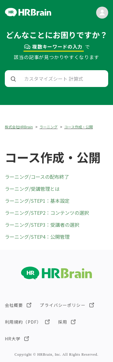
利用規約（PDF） (23, 322)
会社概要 (14, 305)
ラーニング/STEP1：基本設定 (37, 200)
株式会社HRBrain (19, 126)
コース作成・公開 (78, 126)
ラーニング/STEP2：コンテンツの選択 (47, 212)
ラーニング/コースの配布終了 (37, 176)
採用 (62, 322)
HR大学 (12, 339)
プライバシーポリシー (62, 305)
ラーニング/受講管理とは (32, 188)
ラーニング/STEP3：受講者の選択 (42, 224)
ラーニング (48, 126)
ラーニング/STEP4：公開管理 (37, 236)
